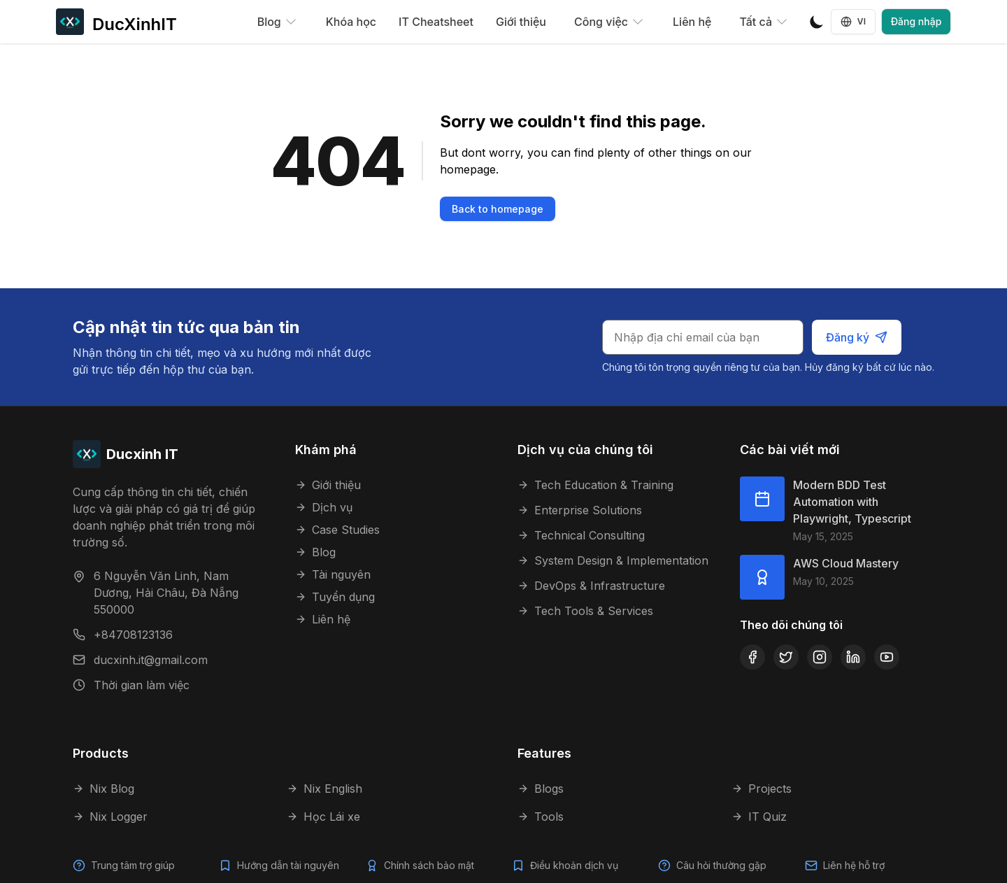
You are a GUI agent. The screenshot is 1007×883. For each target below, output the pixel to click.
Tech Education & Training (595, 485)
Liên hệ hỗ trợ (854, 865)
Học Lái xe (323, 817)
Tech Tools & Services (585, 611)
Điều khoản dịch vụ (575, 865)
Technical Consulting (581, 535)
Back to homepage (497, 209)
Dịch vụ (324, 507)
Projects (761, 789)
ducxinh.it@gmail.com (151, 660)
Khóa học (351, 22)
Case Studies (337, 530)
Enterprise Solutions (579, 510)
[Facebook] (752, 657)
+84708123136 (133, 635)
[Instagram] (819, 657)
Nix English (324, 789)
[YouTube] (886, 657)
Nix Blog (103, 789)
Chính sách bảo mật (429, 865)
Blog (315, 552)
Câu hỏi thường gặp (721, 865)
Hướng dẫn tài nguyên (288, 865)
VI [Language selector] (853, 21)
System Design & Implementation (612, 560)
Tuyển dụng (335, 597)
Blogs (540, 789)
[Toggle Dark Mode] (817, 21)
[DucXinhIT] (116, 21)
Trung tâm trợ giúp (133, 865)
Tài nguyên (333, 574)
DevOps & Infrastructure (591, 586)
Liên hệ (692, 22)
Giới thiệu (521, 22)
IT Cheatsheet (436, 22)
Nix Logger (110, 817)
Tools (540, 817)
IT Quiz (759, 817)
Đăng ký (857, 337)
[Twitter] (786, 657)
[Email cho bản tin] (704, 337)
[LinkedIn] (853, 657)
